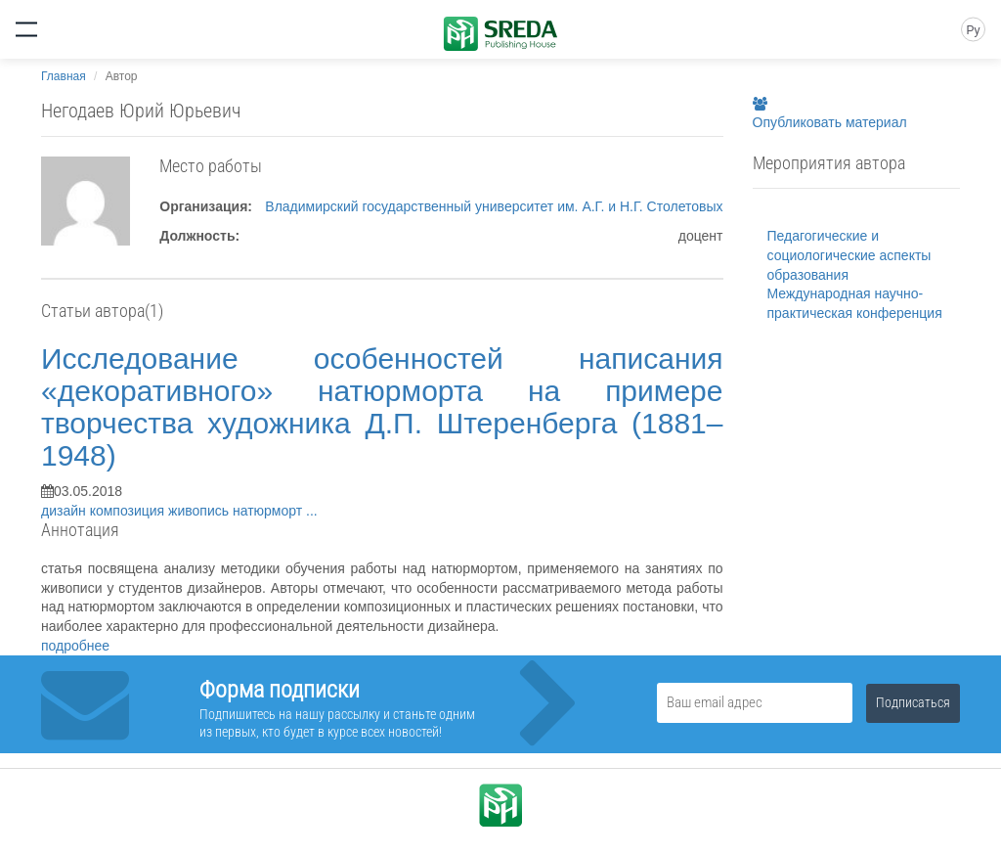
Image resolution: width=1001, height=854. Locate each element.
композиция (129, 510)
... (312, 510)
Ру (972, 30)
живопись (200, 510)
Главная (63, 76)
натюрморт (269, 510)
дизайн (65, 510)
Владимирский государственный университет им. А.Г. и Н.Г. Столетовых (493, 206)
